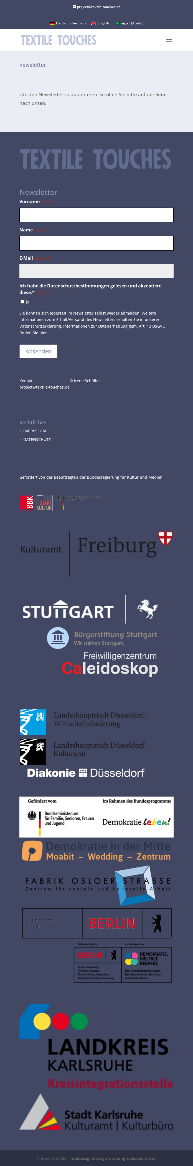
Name (34, 230)
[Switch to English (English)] (100, 23)
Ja (28, 302)
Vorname (38, 201)
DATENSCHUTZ (37, 439)
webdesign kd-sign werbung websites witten (114, 1158)
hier (43, 332)
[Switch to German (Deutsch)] (67, 23)
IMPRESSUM (34, 430)
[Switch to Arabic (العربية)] (129, 23)
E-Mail (34, 258)
